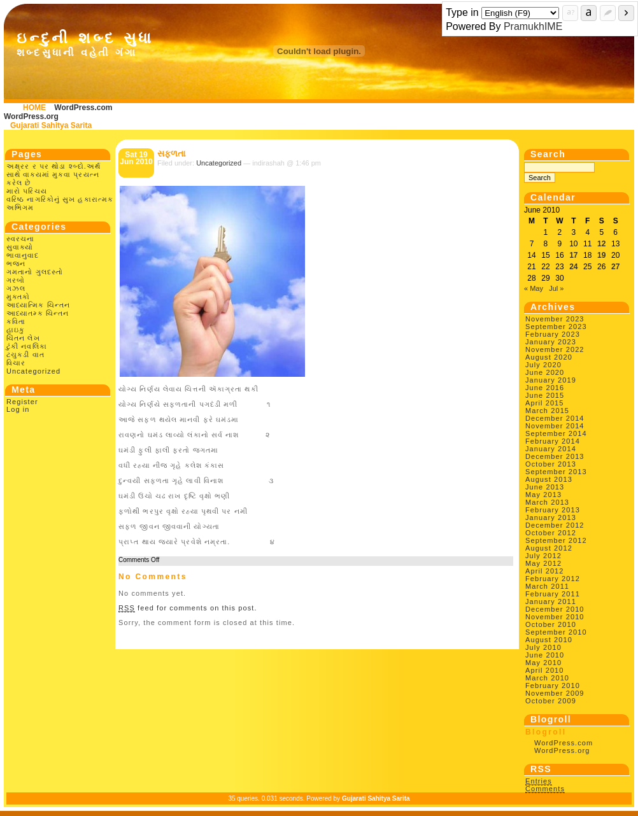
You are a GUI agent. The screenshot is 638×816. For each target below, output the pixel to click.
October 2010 (550, 624)
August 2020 (548, 357)
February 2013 (552, 510)
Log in (18, 409)
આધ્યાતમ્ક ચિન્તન (37, 313)
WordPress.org (31, 116)
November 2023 (555, 319)
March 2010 (547, 678)
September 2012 (556, 540)
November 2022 (555, 349)
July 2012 (543, 555)
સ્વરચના (20, 239)
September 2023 (556, 326)
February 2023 (552, 334)
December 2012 (555, 525)
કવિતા (15, 321)
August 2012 (548, 548)
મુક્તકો (18, 296)
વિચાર (15, 363)
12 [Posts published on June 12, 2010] (601, 243)
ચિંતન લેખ (23, 338)
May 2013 (543, 494)
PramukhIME (533, 26)
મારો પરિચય (26, 191)
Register (22, 401)
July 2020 (543, 365)
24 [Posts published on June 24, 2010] (573, 266)
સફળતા (171, 153)
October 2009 (550, 701)
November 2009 (555, 693)
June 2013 (544, 487)
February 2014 (552, 441)
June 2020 (544, 372)
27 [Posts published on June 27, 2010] (615, 266)
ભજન (15, 263)
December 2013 (555, 456)
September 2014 (556, 433)
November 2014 (555, 426)
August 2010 (548, 640)
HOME (34, 107)
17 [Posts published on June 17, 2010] (573, 255)
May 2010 (543, 662)
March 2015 (547, 410)
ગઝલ (15, 288)
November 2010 (555, 617)
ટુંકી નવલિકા (26, 346)
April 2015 (544, 403)
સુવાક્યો (19, 247)
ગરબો (15, 280)
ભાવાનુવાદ (22, 255)
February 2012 (552, 578)
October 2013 (550, 464)
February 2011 (552, 594)
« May (533, 288)
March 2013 (547, 502)
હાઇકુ (15, 330)
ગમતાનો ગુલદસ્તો (34, 272)
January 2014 (550, 449)
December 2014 (555, 418)
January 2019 (550, 380)
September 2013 (556, 471)
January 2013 (550, 517)
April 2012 (544, 571)
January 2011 (550, 601)
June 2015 (544, 395)
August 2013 (548, 479)
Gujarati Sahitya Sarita (51, 125)
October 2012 (550, 533)
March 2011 (547, 586)
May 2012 (543, 563)
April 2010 (544, 670)
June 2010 (544, 655)
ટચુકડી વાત (25, 354)
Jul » (556, 288)
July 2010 (543, 647)
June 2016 (544, 387)
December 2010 (555, 609)
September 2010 (556, 632)
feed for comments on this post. (187, 608)
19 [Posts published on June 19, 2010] (601, 255)
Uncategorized (33, 371)
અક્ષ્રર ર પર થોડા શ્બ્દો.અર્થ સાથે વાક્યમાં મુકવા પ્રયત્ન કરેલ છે (53, 174)
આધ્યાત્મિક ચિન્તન (38, 305)
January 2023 (550, 342)
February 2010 (552, 685)
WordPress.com (83, 107)
